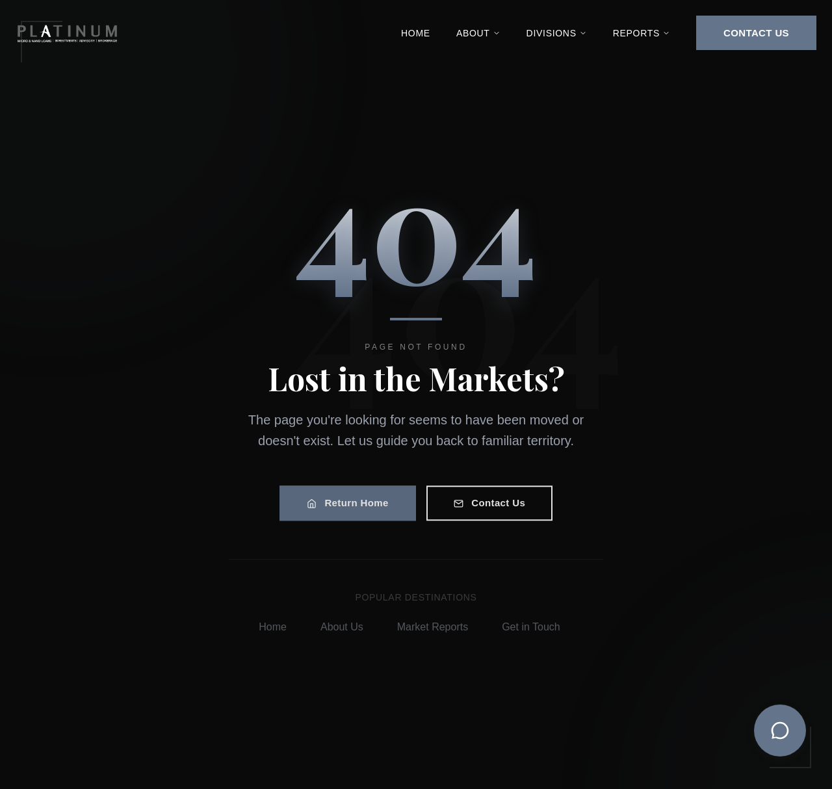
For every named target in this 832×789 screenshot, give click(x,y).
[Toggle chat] (780, 731)
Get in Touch (535, 626)
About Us (345, 626)
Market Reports (436, 626)
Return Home (348, 505)
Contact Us (489, 505)
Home (415, 33)
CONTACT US (756, 32)
